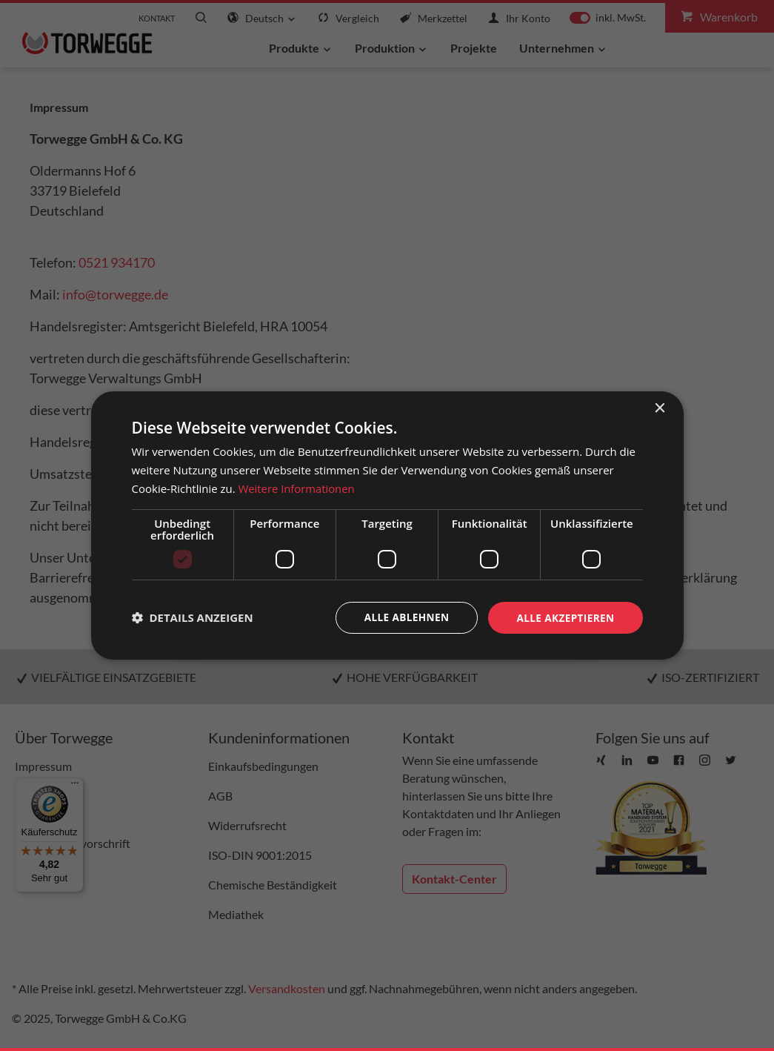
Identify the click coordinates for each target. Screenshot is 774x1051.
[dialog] (387, 525)
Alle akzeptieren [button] (563, 617)
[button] (192, 617)
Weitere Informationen (297, 487)
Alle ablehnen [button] (402, 617)
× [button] (659, 408)
